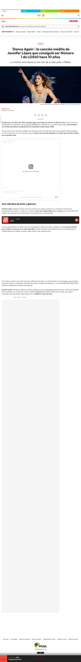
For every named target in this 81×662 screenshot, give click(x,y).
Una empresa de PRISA (40, 645)
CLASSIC (24, 11)
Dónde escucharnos (73, 639)
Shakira (60, 211)
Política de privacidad (24, 639)
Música (40, 44)
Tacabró (39, 292)
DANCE (43, 11)
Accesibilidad (14, 639)
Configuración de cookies (49, 639)
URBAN (63, 11)
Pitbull (24, 297)
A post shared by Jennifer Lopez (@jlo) (31, 197)
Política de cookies (36, 639)
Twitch (47, 618)
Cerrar (78, 26)
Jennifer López (31, 122)
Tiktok (33, 618)
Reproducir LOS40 (77, 220)
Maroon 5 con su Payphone (43, 290)
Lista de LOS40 (31, 125)
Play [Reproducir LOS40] (40, 658)
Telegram (45, 115)
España (4, 21)
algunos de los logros (70, 281)
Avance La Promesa (66, 32)
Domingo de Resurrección (50, 32)
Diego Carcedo (20, 32)
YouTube (37, 618)
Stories (51, 618)
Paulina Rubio (31, 32)
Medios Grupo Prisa (40, 649)
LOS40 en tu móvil (62, 639)
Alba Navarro (5, 108)
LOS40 (4, 11)
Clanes (39, 32)
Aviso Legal (6, 639)
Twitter (38, 115)
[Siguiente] (78, 32)
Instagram (30, 618)
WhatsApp (42, 115)
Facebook (35, 115)
